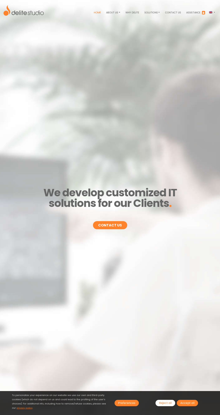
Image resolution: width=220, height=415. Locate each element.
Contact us (173, 12)
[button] (212, 12)
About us (112, 12)
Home (97, 12)
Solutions (151, 12)
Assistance (195, 12)
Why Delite (132, 12)
